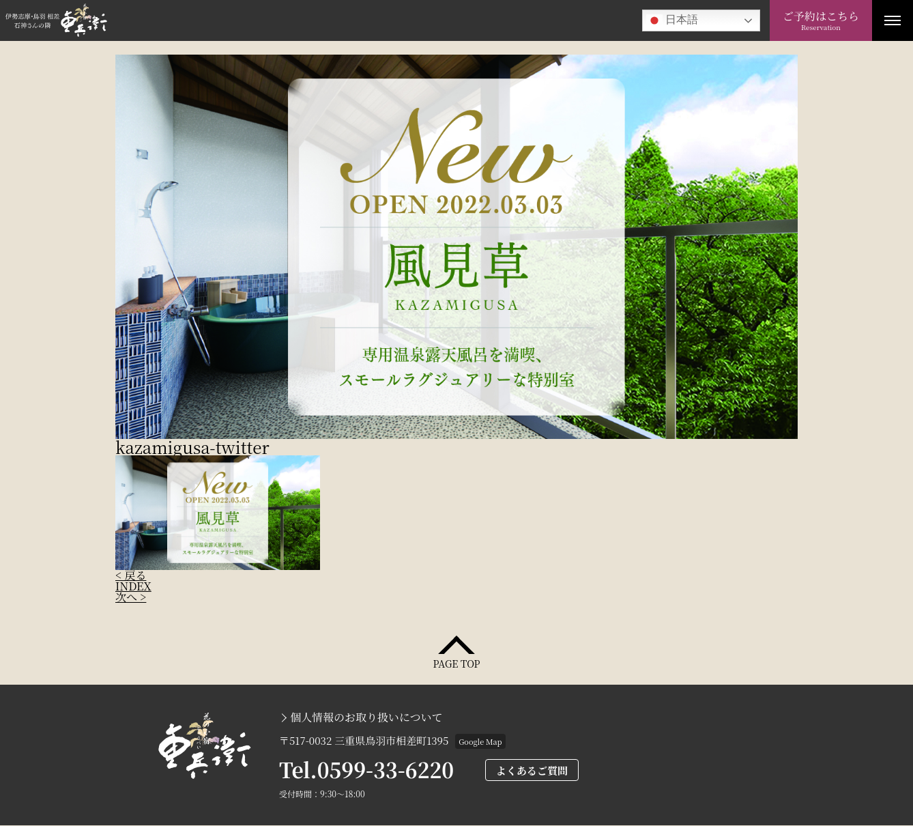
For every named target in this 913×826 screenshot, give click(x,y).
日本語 (672, 20)
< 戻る (130, 575)
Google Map (480, 741)
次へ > (130, 597)
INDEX (133, 586)
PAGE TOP (456, 662)
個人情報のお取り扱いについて (366, 717)
